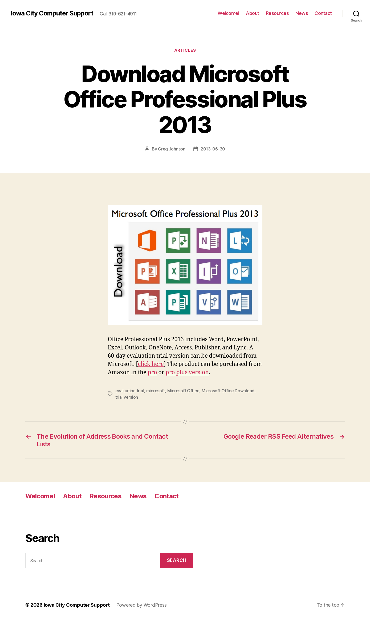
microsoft (155, 390)
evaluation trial (129, 390)
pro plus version (187, 372)
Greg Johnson (171, 149)
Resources (277, 13)
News (301, 13)
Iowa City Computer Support (52, 13)
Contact (323, 13)
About (252, 13)
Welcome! (228, 13)
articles (185, 50)
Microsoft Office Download (228, 390)
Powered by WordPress (141, 605)
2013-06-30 (213, 149)
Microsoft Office (183, 390)
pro (152, 372)
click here (151, 364)
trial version (126, 397)
